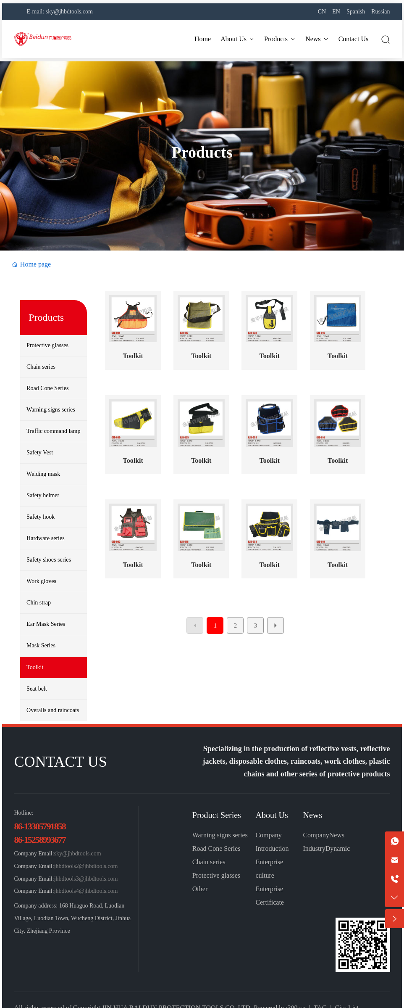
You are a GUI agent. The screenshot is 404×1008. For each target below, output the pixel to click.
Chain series (209, 862)
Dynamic (337, 848)
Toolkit (133, 355)
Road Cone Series (216, 848)
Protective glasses (216, 875)
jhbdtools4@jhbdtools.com (86, 891)
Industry (314, 848)
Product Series (216, 815)
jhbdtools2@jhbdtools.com (86, 866)
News (312, 815)
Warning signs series (220, 835)
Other (199, 888)
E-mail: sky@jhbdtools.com (59, 11)
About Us (271, 815)
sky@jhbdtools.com (77, 853)
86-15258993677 (39, 839)
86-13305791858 (39, 826)
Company (316, 835)
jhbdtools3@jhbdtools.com (86, 879)
